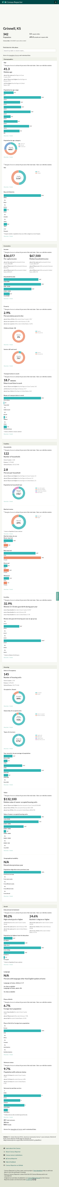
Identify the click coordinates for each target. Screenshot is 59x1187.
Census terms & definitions (14, 1155)
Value (5, 792)
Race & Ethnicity (9, 192)
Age (5, 62)
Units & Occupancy (10, 670)
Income (6, 249)
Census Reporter (12, 2)
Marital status (8, 509)
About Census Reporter (13, 1152)
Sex (5, 167)
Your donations (38, 1170)
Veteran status (9, 1062)
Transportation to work (11, 374)
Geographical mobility (11, 858)
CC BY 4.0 (31, 1179)
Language (7, 972)
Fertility (6, 597)
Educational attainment (11, 910)
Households (7, 447)
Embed (11, 135)
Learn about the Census (13, 1148)
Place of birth (8, 999)
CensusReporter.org (34, 1178)
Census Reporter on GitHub (14, 1165)
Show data (6, 135)
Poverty (6, 306)
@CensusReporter (11, 1158)
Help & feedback (11, 1162)
